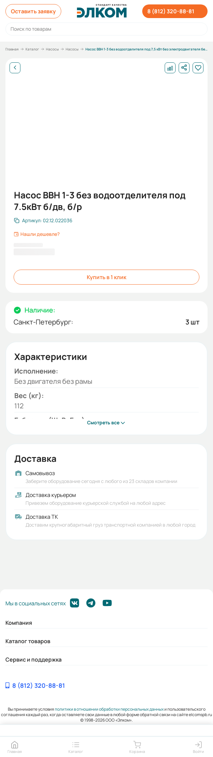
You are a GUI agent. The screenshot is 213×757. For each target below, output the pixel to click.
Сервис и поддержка (33, 659)
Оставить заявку (33, 11)
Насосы (52, 49)
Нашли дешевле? (37, 234)
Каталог (32, 49)
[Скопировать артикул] (43, 220)
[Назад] (15, 67)
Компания (18, 622)
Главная (12, 49)
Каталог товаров (27, 641)
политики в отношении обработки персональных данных (109, 709)
